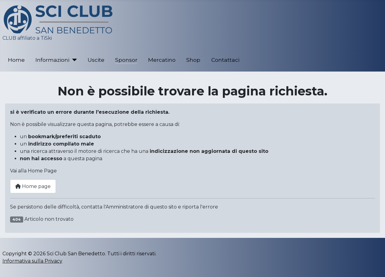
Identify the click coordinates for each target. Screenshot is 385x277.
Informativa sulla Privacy (32, 261)
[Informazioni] (73, 60)
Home (16, 60)
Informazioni (52, 60)
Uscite (96, 60)
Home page (33, 186)
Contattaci (225, 60)
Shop (193, 60)
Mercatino (162, 60)
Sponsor (126, 60)
